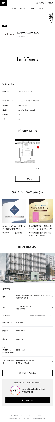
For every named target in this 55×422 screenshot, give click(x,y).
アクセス (40, 8)
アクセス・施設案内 (29, 373)
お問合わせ (40, 415)
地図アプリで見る (22, 298)
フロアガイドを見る (22, 363)
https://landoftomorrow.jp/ (27, 110)
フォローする (28, 400)
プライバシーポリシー (27, 415)
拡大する (29, 178)
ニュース (31, 8)
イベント (22, 8)
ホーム (14, 8)
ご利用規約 (14, 415)
